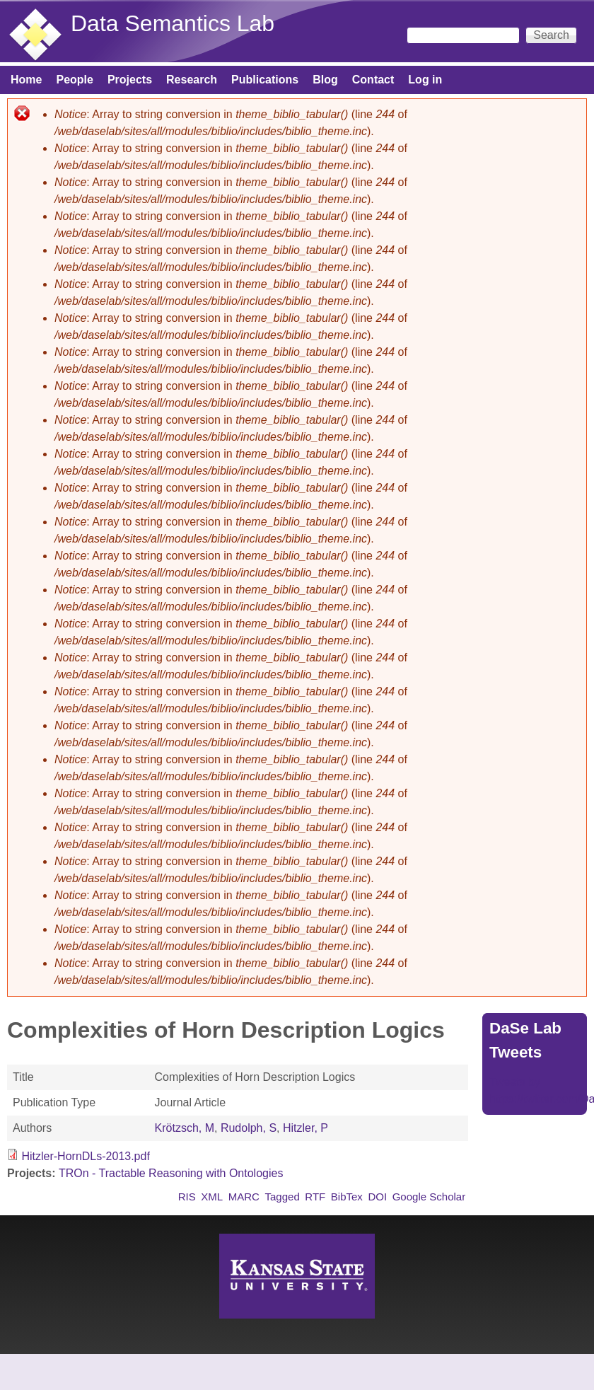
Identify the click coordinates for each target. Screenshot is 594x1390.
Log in (425, 80)
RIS (187, 1197)
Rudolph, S (248, 1128)
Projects (129, 80)
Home (26, 80)
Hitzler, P (305, 1128)
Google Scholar (429, 1197)
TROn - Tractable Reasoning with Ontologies (171, 1173)
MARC (244, 1197)
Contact (373, 80)
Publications (264, 80)
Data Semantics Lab (172, 23)
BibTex (347, 1197)
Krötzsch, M (184, 1128)
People (74, 80)
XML (212, 1197)
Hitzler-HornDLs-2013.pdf (85, 1156)
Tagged (281, 1197)
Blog (325, 80)
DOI (377, 1197)
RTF (315, 1197)
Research (191, 80)
